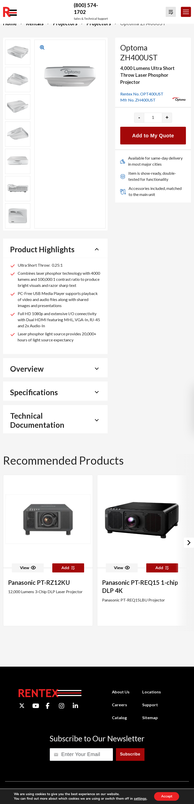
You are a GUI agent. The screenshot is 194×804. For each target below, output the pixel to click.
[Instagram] (61, 706)
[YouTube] (35, 706)
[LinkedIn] (75, 706)
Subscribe (130, 754)
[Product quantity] (153, 118)
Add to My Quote (153, 135)
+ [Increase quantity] (166, 117)
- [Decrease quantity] (139, 117)
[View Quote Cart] (171, 12)
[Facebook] (47, 706)
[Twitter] (21, 705)
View (28, 567)
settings (139, 798)
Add (68, 567)
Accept (166, 796)
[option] (48, 550)
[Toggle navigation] (186, 12)
